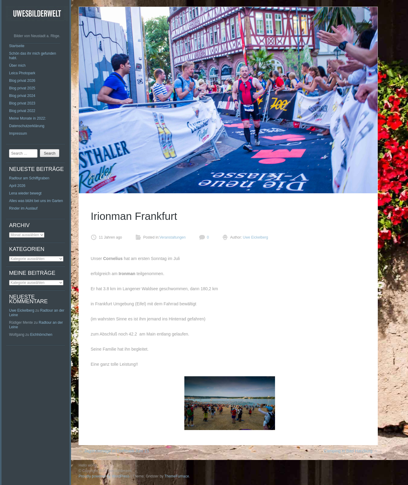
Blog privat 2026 (22, 81)
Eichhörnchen (41, 334)
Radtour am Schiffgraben (29, 178)
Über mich (17, 65)
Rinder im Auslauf (23, 208)
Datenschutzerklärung (26, 126)
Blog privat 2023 (22, 103)
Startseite (16, 46)
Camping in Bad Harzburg (351, 450)
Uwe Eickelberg (21, 310)
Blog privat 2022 (22, 111)
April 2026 (17, 186)
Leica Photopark (22, 73)
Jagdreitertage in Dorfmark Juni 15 (114, 450)
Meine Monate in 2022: (27, 118)
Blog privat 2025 (22, 88)
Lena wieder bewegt (25, 193)
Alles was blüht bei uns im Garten (36, 201)
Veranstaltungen (172, 237)
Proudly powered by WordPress (104, 476)
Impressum (18, 133)
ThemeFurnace (176, 476)
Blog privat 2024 (22, 96)
